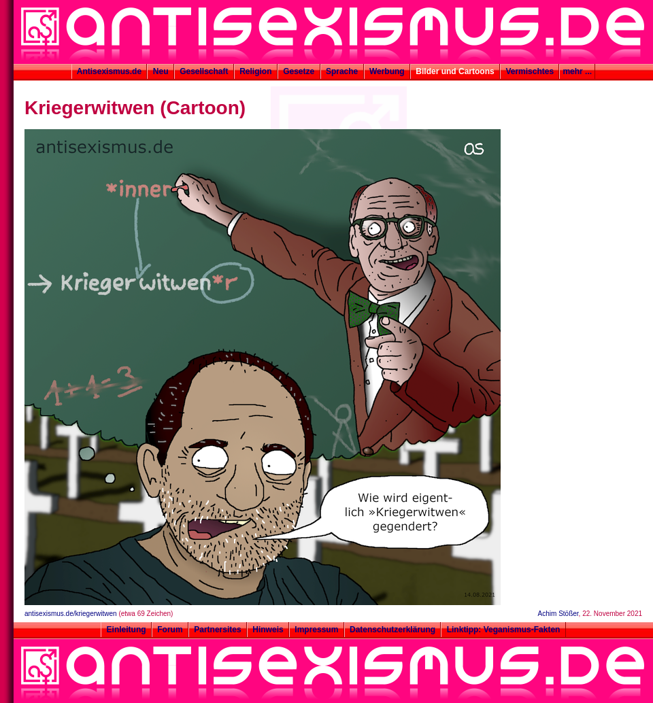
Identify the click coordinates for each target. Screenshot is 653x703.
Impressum (316, 629)
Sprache (342, 71)
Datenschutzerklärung (393, 629)
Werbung (387, 71)
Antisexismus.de (109, 71)
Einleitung (126, 629)
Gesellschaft (204, 71)
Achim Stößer (558, 613)
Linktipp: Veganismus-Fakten (503, 629)
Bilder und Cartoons (455, 71)
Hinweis (268, 629)
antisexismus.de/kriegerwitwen (70, 613)
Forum (170, 629)
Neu (160, 71)
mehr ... (577, 71)
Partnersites (218, 629)
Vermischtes (529, 71)
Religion (255, 71)
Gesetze (299, 71)
